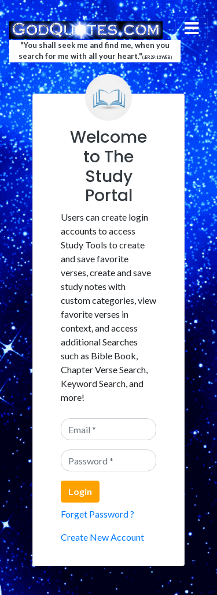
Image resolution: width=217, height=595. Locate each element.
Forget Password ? (97, 513)
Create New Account (102, 536)
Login (80, 491)
